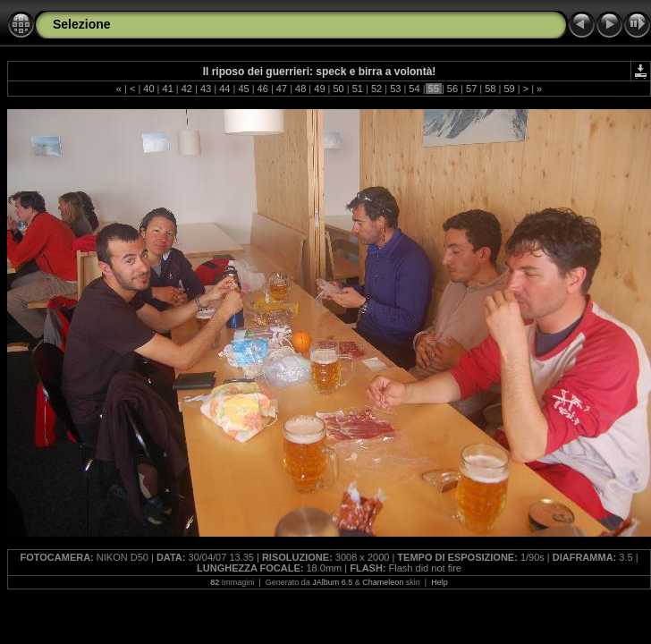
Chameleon (382, 582)
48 (300, 88)
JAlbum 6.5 (332, 582)
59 (509, 88)
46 (263, 88)
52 (376, 88)
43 (206, 88)
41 (167, 88)
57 (471, 88)
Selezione (82, 24)
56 (452, 88)
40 (148, 88)
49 (319, 88)
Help (439, 582)
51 (358, 88)
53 (395, 88)
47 (282, 88)
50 (338, 88)
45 (243, 88)
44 (224, 88)
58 (490, 88)
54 (414, 88)
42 (187, 88)
